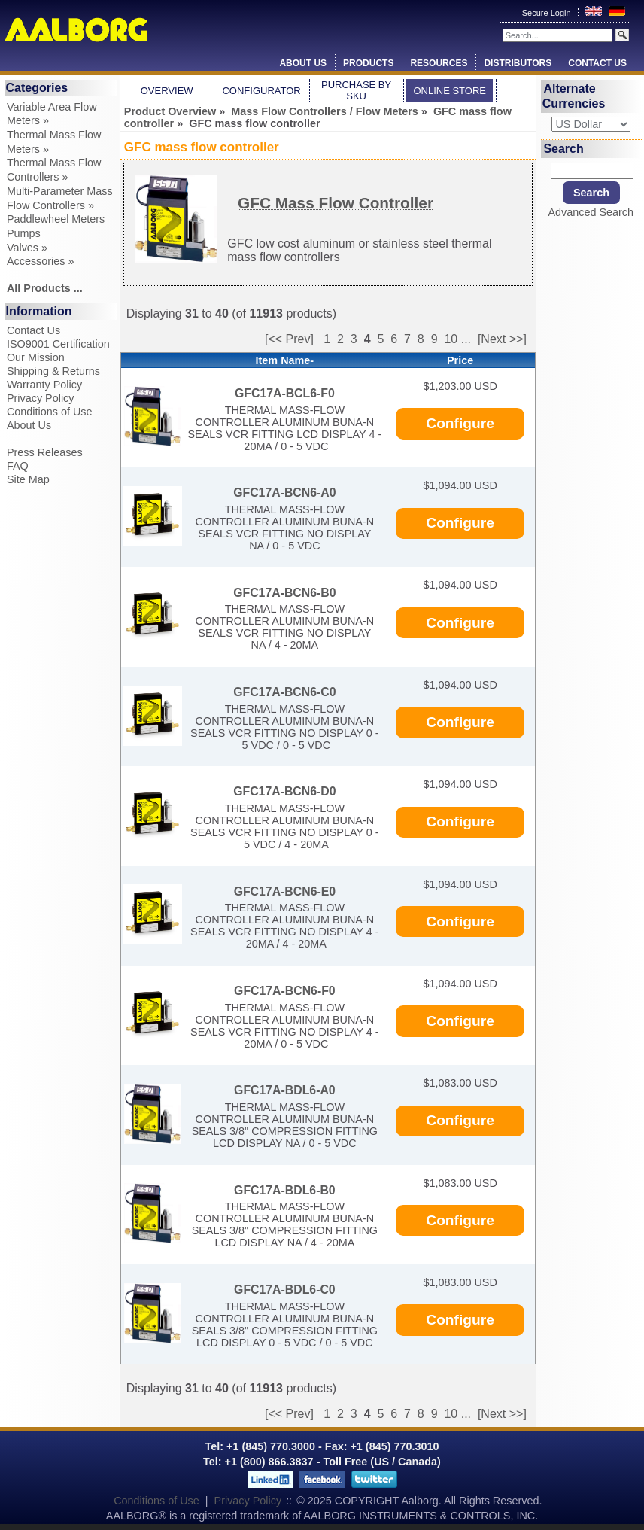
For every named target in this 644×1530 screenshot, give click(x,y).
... (466, 339)
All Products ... (45, 288)
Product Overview (170, 111)
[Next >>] (502, 339)
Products (368, 63)
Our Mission (36, 357)
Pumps (24, 233)
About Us (303, 63)
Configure (460, 423)
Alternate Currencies (574, 96)
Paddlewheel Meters (56, 219)
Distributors (517, 63)
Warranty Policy (44, 385)
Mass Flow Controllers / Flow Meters (324, 111)
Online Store (449, 90)
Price (460, 360)
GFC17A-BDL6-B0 (285, 1190)
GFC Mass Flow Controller (335, 202)
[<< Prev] (289, 339)
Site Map (28, 479)
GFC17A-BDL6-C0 (285, 1289)
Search (563, 148)
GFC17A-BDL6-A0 (285, 1090)
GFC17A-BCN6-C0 (284, 692)
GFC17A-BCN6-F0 (285, 990)
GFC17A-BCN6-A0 (284, 492)
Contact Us (597, 63)
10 (450, 339)
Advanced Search (590, 212)
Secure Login (547, 12)
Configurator (261, 90)
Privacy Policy (40, 398)
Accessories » (40, 261)
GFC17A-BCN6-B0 (284, 592)
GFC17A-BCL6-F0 (285, 393)
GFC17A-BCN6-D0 (284, 791)
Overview (167, 90)
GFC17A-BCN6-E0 (285, 891)
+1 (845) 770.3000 (269, 1446)
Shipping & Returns (53, 371)
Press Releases (45, 452)
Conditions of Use (50, 412)
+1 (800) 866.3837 (269, 1461)
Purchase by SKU (356, 90)
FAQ (18, 466)
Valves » (27, 248)
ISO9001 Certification (58, 344)
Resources (438, 63)
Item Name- (285, 360)
